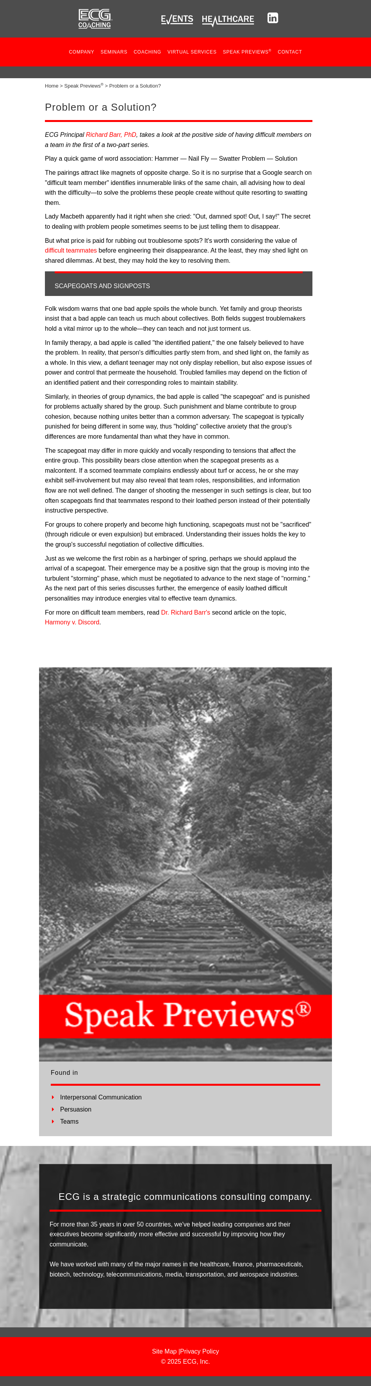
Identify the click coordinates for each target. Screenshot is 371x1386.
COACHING (147, 52)
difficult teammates (71, 250)
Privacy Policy (199, 1351)
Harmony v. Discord (72, 622)
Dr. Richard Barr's (185, 612)
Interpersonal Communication (101, 1097)
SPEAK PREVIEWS (247, 51)
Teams (69, 1121)
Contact (290, 52)
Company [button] (81, 52)
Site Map (164, 1351)
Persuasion (75, 1109)
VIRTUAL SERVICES (192, 52)
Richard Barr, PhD (111, 134)
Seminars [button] (113, 52)
